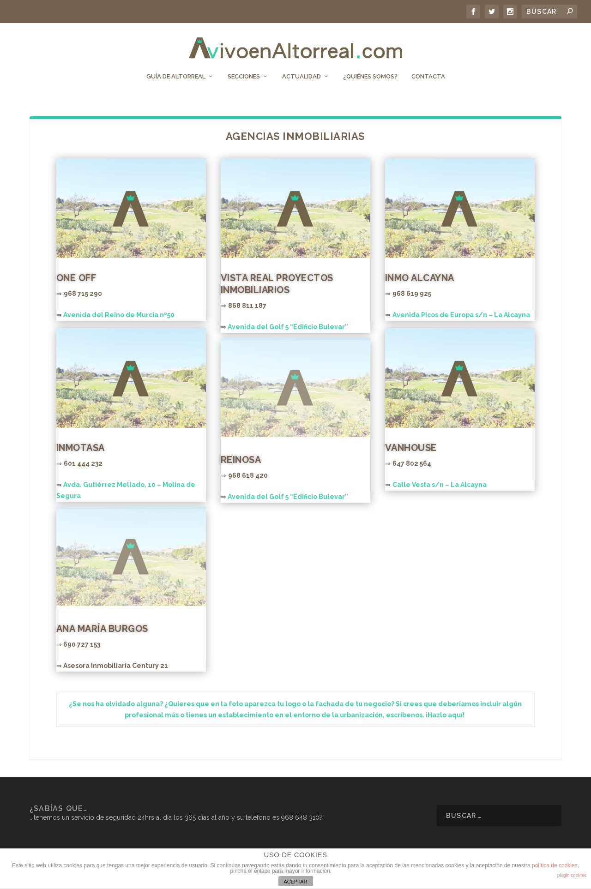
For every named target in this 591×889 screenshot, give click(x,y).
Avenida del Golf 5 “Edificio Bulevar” (288, 326)
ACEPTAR (295, 881)
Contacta (428, 68)
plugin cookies (571, 875)
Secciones (244, 68)
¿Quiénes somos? (370, 68)
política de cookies (555, 865)
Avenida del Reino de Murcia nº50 (119, 314)
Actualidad (301, 68)
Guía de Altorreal (175, 68)
